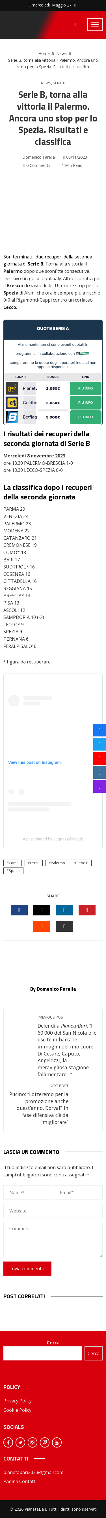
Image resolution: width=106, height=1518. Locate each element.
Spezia (14, 870)
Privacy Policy (17, 1401)
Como (14, 862)
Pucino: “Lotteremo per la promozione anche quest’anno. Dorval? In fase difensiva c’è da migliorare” (38, 1104)
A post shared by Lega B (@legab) (53, 839)
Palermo (58, 862)
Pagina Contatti (19, 1481)
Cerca (53, 1343)
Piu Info (85, 388)
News (46, 83)
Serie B (59, 83)
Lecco (35, 862)
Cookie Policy (17, 1410)
